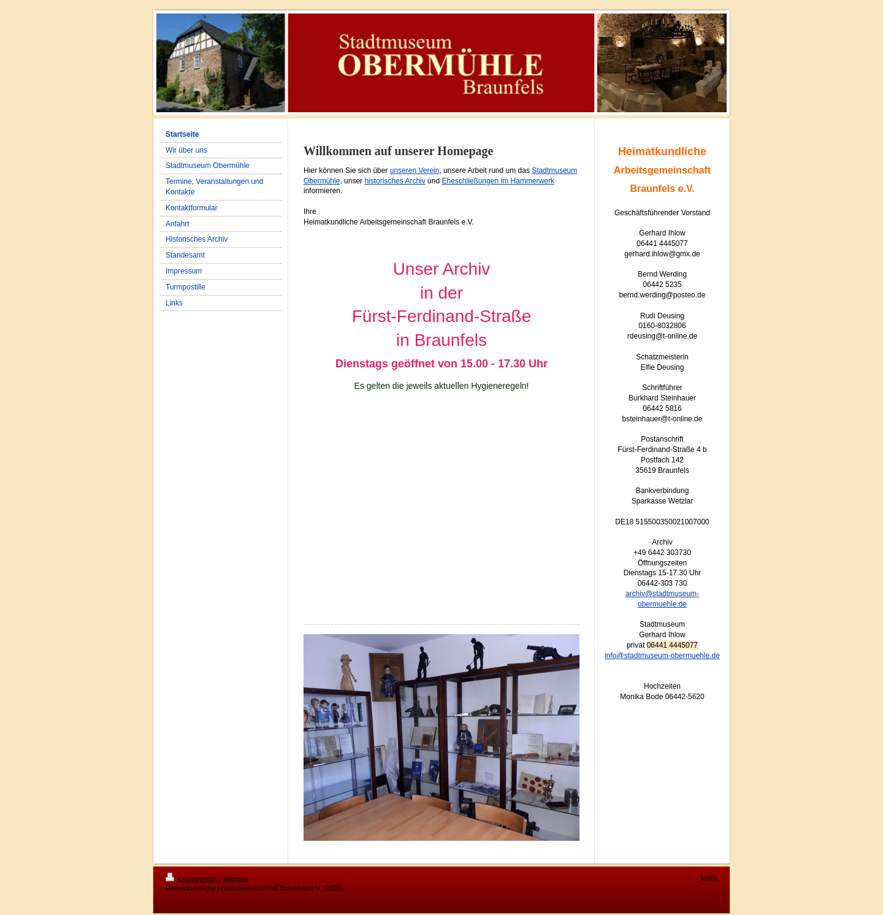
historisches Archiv (394, 181)
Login (709, 877)
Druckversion (193, 878)
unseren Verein (415, 170)
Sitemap (235, 878)
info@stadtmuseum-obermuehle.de (662, 655)
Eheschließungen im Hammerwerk (498, 181)
